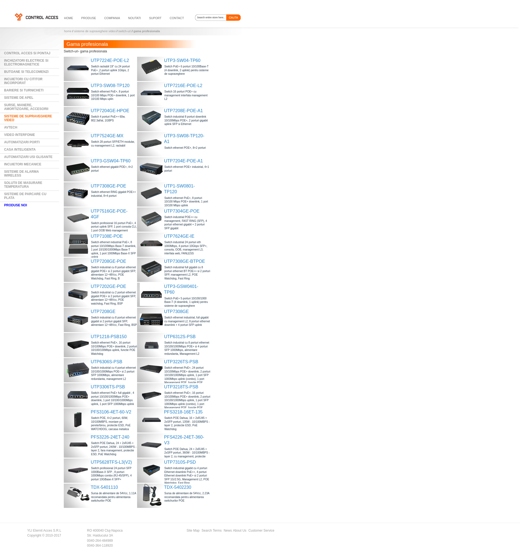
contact (177, 18)
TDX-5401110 (104, 487)
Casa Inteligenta (20, 149)
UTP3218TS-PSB (181, 387)
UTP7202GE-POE (108, 286)
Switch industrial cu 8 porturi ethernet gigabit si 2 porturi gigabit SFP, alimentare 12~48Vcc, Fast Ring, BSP (114, 321)
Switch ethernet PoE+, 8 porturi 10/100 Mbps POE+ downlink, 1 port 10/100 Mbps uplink (186, 201)
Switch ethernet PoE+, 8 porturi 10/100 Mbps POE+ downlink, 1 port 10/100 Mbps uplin (113, 95)
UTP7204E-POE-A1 (183, 161)
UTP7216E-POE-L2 (183, 85)
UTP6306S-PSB (106, 361)
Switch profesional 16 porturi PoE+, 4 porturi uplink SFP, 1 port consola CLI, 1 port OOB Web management (114, 227)
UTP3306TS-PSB (108, 387)
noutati (134, 18)
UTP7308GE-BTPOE (184, 261)
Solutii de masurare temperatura (23, 185)
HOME (68, 18)
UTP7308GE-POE (108, 186)
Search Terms (212, 530)
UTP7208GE (103, 311)
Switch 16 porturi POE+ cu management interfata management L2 (185, 95)
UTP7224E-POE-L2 (110, 60)
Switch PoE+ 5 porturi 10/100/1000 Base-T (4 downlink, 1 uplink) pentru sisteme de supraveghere (186, 302)
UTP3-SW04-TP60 (182, 60)
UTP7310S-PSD (180, 462)
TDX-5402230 (177, 487)
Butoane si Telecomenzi (26, 72)
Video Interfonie (19, 135)
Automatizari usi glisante (28, 157)
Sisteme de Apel (19, 98)
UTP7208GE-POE (108, 261)
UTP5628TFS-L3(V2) (111, 462)
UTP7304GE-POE (181, 211)
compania (112, 18)
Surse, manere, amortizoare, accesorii (26, 107)
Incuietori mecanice (22, 164)
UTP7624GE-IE (179, 236)
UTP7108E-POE (107, 236)
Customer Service (261, 530)
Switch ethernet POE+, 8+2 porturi (185, 147)
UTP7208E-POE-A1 (183, 110)
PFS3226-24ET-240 (110, 437)
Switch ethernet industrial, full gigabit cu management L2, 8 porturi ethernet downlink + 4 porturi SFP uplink (187, 321)
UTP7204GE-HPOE (110, 110)
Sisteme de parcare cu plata (25, 196)
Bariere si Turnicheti (24, 90)
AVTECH (10, 127)
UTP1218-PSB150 (109, 336)
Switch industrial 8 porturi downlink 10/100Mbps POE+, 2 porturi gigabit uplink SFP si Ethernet (186, 120)
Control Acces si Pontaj (27, 53)
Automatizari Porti (22, 142)
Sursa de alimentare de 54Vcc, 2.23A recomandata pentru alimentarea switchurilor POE (186, 497)
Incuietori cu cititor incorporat (23, 81)
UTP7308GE (176, 311)
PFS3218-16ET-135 (183, 412)
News (228, 530)
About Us (239, 530)
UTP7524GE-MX (107, 135)
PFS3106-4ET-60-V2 (111, 412)
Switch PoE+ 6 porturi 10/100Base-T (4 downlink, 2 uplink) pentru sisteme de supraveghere (186, 70)
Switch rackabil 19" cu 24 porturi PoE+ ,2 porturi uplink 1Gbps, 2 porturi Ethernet (110, 70)
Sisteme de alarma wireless (21, 173)
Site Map (193, 530)
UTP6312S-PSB (180, 336)
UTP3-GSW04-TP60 (111, 161)
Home (68, 31)
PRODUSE (88, 18)
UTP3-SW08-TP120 (110, 85)
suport (155, 18)
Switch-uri (124, 31)
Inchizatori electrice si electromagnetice (26, 62)
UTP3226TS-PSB (181, 361)
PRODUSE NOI (15, 205)
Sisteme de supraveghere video (95, 31)
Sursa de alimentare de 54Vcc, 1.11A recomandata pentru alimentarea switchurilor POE (113, 497)
